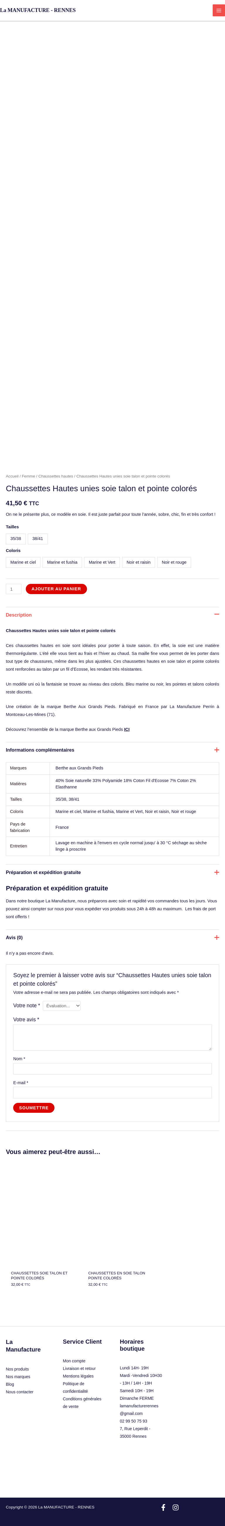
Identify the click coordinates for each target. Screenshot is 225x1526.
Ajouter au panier (56, 588)
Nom (19, 1058)
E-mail (20, 1082)
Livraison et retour (79, 1362)
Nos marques (18, 1370)
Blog (10, 1378)
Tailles (12, 527)
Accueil (12, 476)
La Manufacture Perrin (192, 706)
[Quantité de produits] (13, 589)
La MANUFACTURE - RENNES (38, 10)
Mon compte (74, 1354)
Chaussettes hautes (55, 476)
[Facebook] (163, 1501)
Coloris (13, 550)
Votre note (26, 1005)
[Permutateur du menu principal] (219, 10)
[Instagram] (175, 1501)
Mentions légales (78, 1369)
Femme (28, 476)
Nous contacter (19, 1385)
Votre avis (26, 1019)
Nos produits (17, 1362)
